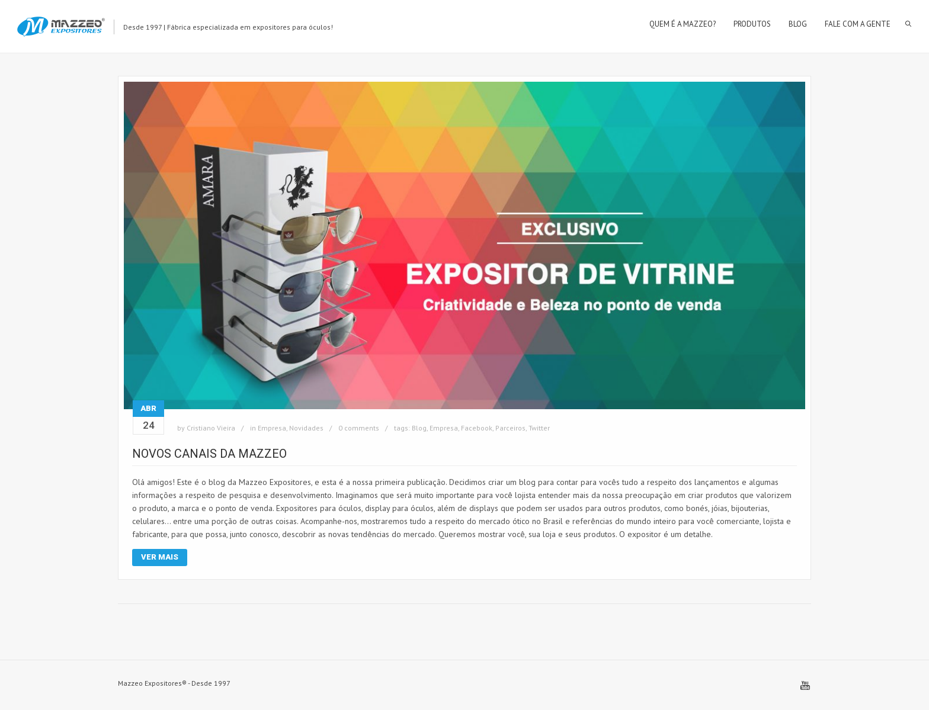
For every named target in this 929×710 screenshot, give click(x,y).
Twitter (539, 427)
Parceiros (510, 427)
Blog (419, 427)
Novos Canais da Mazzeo (209, 453)
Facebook (476, 427)
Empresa (272, 427)
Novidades (306, 427)
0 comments (358, 427)
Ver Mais (159, 556)
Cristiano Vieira (211, 427)
